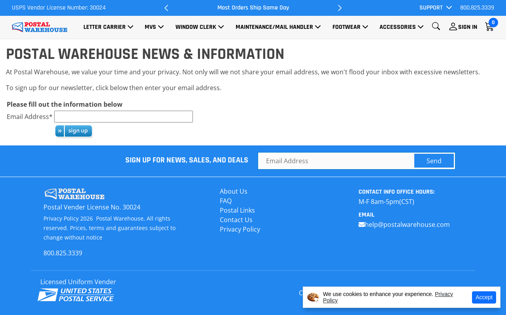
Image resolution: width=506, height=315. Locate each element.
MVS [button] (150, 27)
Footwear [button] (346, 27)
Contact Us (236, 219)
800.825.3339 (477, 8)
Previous (167, 8)
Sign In (467, 27)
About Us (233, 191)
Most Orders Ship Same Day (253, 8)
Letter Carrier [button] (104, 27)
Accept (484, 297)
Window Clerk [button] (196, 27)
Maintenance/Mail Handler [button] (274, 27)
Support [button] (431, 8)
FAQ (226, 200)
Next (339, 8)
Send (434, 161)
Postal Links (237, 210)
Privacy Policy (240, 229)
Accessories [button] (398, 27)
